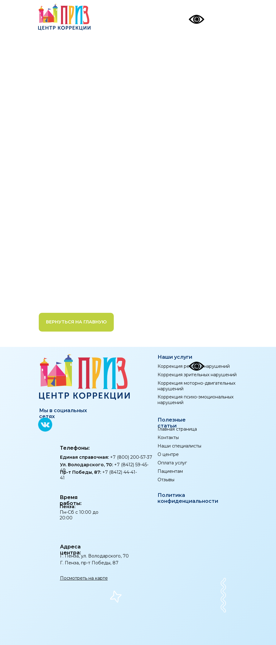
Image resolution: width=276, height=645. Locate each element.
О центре (168, 454)
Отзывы (166, 479)
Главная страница (177, 429)
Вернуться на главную (76, 322)
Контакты (168, 437)
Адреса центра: (70, 550)
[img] (227, 17)
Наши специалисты (179, 446)
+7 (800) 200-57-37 (106, 457)
